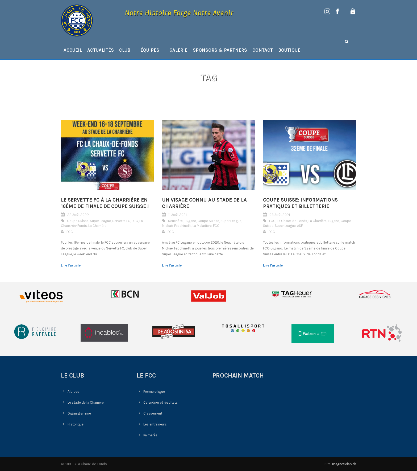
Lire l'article (71, 265)
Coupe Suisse (78, 221)
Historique (76, 424)
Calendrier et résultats (160, 402)
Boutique (289, 50)
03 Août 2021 (279, 215)
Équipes (149, 50)
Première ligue (154, 392)
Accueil (73, 50)
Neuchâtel (176, 221)
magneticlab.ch (344, 464)
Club (124, 50)
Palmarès (150, 435)
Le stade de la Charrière (86, 402)
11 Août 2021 (177, 215)
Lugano (190, 221)
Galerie (178, 50)
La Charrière (97, 226)
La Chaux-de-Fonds (292, 221)
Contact (262, 50)
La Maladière (202, 226)
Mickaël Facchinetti (176, 226)
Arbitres (74, 392)
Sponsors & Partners (220, 50)
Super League (100, 221)
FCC (135, 221)
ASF (300, 226)
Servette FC (121, 221)
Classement (152, 413)
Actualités (100, 50)
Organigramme (79, 413)
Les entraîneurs (155, 424)
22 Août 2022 (78, 215)
